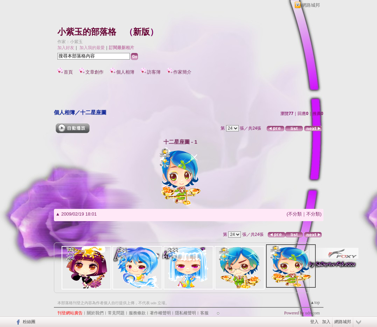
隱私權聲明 (185, 313)
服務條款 (137, 313)
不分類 (295, 214)
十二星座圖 (93, 112)
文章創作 (94, 72)
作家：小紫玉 (70, 41)
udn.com (312, 313)
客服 (204, 313)
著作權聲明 (160, 313)
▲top (315, 302)
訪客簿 (154, 72)
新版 (141, 31)
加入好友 (65, 47)
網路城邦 (311, 5)
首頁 (68, 72)
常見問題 (116, 313)
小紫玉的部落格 (86, 31)
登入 (314, 321)
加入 (326, 321)
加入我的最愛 (92, 47)
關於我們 (95, 313)
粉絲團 (29, 321)
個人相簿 (125, 72)
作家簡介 (182, 72)
